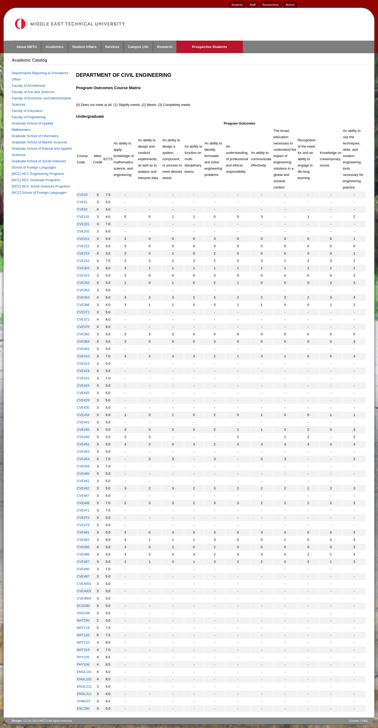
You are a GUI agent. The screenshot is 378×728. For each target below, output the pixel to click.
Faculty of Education (27, 111)
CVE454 (83, 459)
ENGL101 (84, 672)
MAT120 (83, 635)
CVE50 (82, 195)
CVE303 (83, 268)
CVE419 (83, 371)
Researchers (270, 4)
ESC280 (83, 708)
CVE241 (83, 261)
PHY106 (83, 664)
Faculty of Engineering (28, 117)
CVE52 (82, 209)
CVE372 (83, 319)
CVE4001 (84, 584)
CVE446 (83, 437)
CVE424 (83, 385)
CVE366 (83, 305)
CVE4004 (84, 598)
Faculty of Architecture (28, 86)
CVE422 (83, 378)
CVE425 (83, 393)
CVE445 (83, 430)
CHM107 (83, 701)
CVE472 (83, 518)
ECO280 (83, 606)
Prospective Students (209, 47)
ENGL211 (84, 686)
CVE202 (83, 231)
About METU (26, 47)
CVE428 (83, 400)
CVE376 (83, 327)
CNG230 (83, 613)
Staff (252, 4)
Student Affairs (84, 47)
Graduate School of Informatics (35, 136)
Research (164, 47)
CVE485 (83, 547)
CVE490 (83, 569)
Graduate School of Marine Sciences (39, 142)
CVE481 (83, 532)
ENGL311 (84, 694)
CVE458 (83, 466)
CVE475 (83, 525)
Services (112, 47)
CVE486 (83, 554)
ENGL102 (84, 679)
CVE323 (83, 275)
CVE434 (83, 415)
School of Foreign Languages (34, 167)
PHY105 (83, 657)
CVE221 (83, 239)
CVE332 (83, 283)
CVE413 (83, 363)
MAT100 (83, 620)
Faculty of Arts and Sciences (33, 92)
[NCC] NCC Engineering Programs (38, 174)
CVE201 (83, 224)
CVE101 (83, 217)
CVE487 (83, 562)
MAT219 (83, 650)
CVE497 (83, 576)
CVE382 (83, 334)
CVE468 (83, 503)
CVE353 (83, 290)
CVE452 (83, 444)
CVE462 (83, 488)
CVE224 (83, 253)
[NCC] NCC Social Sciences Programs (41, 186)
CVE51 (82, 202)
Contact (354, 720)
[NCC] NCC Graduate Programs (36, 180)
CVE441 (83, 422)
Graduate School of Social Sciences (39, 161)
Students (237, 4)
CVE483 (83, 540)
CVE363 (83, 297)
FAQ (365, 720)
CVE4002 (84, 591)
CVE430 (83, 407)
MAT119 (83, 628)
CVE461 (83, 481)
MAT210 (83, 642)
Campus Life (138, 47)
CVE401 (83, 349)
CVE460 (83, 474)
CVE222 (83, 246)
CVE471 (83, 510)
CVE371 (83, 312)
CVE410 (83, 356)
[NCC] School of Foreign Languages (39, 193)
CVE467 (83, 496)
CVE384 (83, 341)
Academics (54, 47)
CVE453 (83, 452)
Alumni (290, 4)
